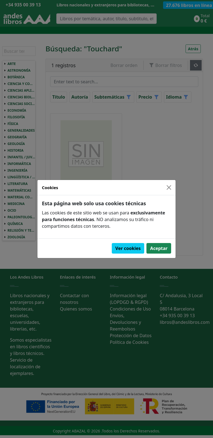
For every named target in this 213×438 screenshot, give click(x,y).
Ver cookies (128, 248)
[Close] (168, 187)
